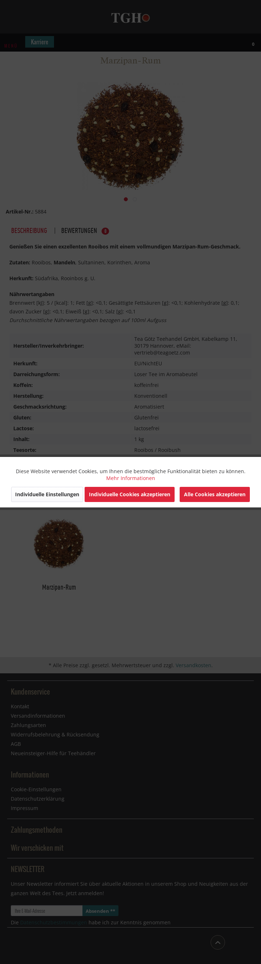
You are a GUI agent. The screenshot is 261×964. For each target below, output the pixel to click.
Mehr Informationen (130, 478)
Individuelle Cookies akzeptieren (129, 494)
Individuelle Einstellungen (47, 494)
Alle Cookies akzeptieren (215, 494)
